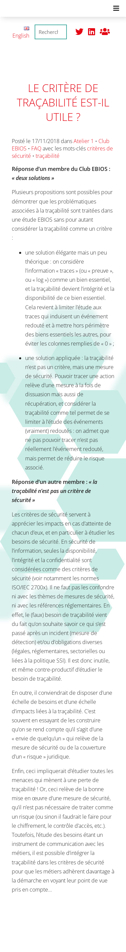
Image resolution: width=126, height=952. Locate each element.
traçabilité (47, 156)
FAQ (36, 148)
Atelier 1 (84, 141)
